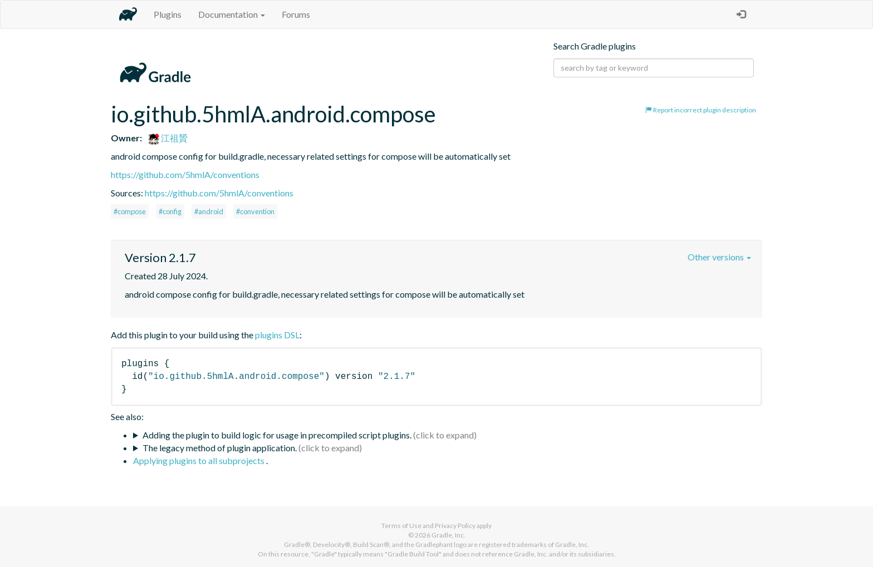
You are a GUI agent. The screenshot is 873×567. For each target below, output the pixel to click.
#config (170, 211)
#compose (130, 211)
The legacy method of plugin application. (220, 447)
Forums (296, 14)
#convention (255, 211)
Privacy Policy (455, 525)
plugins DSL (277, 334)
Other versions (719, 257)
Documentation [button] (231, 14)
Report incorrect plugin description (700, 110)
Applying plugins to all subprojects (199, 460)
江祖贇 (168, 137)
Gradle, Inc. (448, 535)
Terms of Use (401, 525)
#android (208, 211)
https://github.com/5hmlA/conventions (185, 174)
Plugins (168, 14)
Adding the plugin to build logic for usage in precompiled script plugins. (277, 435)
